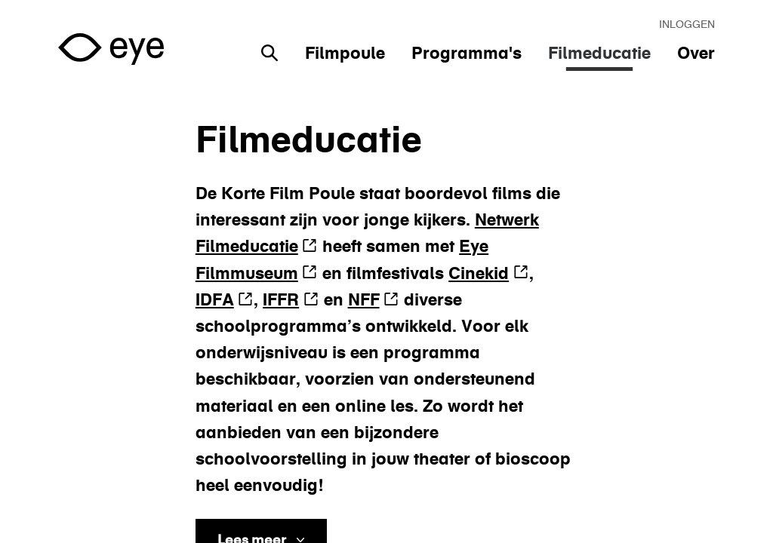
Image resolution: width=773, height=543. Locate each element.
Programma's (466, 52)
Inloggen (687, 24)
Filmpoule (345, 52)
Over (696, 52)
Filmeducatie (599, 52)
